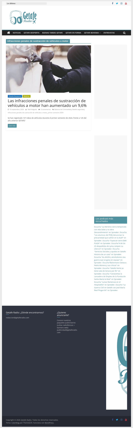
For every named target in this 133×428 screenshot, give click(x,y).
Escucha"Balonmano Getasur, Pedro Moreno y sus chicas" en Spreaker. (110, 265)
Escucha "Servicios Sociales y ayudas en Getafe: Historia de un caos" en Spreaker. (110, 252)
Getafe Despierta (31, 33)
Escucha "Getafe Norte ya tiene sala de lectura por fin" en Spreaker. (109, 271)
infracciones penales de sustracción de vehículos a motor (27, 113)
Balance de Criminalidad (62, 109)
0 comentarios (44, 109)
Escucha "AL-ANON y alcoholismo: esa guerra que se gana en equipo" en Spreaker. (109, 260)
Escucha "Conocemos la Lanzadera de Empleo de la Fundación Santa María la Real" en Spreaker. (110, 276)
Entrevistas (109, 33)
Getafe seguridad (78, 109)
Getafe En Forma (73, 33)
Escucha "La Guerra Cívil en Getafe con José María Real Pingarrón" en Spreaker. (109, 287)
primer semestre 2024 (55, 113)
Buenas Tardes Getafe (52, 33)
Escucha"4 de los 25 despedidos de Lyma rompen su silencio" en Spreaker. (109, 246)
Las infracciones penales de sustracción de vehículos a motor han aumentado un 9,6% (47, 103)
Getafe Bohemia (91, 33)
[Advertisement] (110, 82)
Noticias (17, 33)
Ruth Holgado (32, 109)
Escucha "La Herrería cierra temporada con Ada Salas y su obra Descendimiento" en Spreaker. (110, 229)
